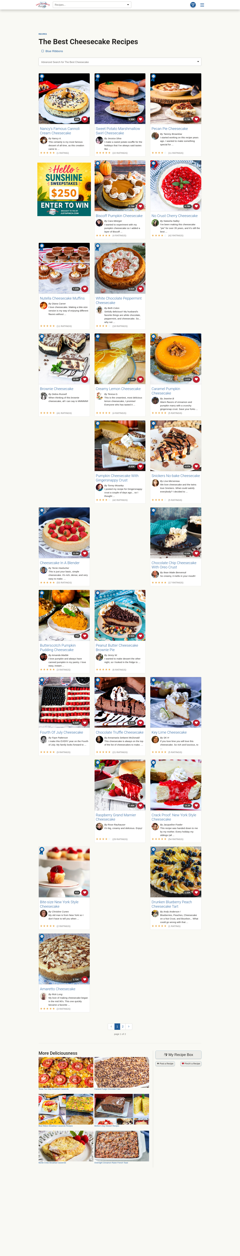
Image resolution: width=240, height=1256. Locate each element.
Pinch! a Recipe (191, 1063)
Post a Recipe (165, 1063)
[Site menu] (202, 5)
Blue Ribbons (52, 51)
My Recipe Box (178, 1055)
